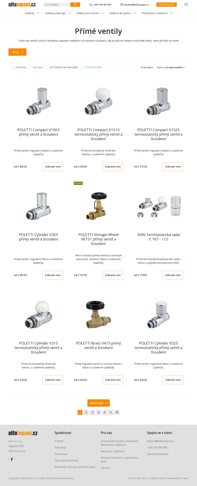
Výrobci (105, 468)
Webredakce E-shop (178, 478)
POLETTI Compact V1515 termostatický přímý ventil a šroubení (98, 134)
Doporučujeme (93, 67)
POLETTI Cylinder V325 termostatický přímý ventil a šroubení (159, 348)
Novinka (38, 67)
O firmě (59, 441)
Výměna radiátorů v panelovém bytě (119, 459)
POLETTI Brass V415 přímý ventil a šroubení (98, 345)
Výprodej (20, 67)
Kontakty (60, 447)
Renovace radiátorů (113, 451)
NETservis (142, 478)
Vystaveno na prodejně (64, 67)
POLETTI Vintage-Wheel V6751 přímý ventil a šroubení (98, 239)
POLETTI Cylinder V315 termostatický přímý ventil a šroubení (38, 348)
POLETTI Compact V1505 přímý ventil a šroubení (38, 132)
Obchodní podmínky (66, 460)
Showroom (61, 454)
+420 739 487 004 (100, 4)
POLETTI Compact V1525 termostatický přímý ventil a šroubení (159, 134)
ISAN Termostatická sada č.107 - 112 (158, 237)
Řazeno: (171, 67)
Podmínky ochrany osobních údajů (75, 467)
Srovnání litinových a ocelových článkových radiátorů (119, 442)
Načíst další (98, 403)
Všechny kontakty (166, 4)
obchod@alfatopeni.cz (135, 4)
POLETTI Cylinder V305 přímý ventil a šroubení (38, 237)
